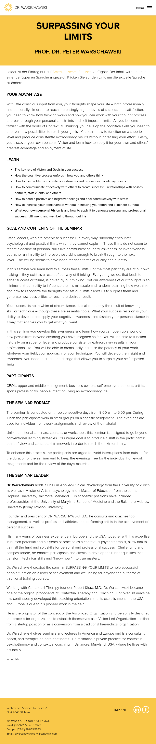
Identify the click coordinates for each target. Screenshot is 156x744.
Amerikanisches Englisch (72, 72)
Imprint (120, 710)
